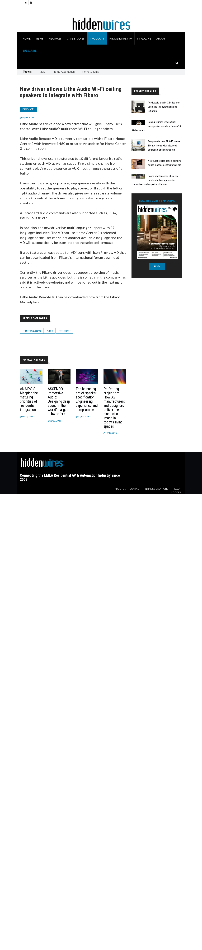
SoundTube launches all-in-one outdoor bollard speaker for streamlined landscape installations (154, 180)
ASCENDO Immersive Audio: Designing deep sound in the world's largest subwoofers (59, 401)
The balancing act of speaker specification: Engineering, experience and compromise (87, 399)
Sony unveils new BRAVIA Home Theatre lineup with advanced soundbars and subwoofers (164, 145)
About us (120, 489)
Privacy (176, 489)
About (160, 38)
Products (97, 38)
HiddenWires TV (120, 38)
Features (55, 38)
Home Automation (64, 71)
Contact (135, 489)
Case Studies (75, 38)
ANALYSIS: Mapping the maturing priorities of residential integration (29, 399)
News (39, 38)
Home (27, 38)
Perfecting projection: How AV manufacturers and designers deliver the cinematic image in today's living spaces (114, 407)
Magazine (144, 38)
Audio (42, 71)
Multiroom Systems (32, 330)
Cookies (176, 492)
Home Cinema (90, 71)
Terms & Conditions (156, 489)
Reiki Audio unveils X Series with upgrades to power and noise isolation (164, 106)
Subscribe (29, 50)
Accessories (65, 330)
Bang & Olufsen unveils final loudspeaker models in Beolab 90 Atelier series (156, 126)
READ (157, 266)
